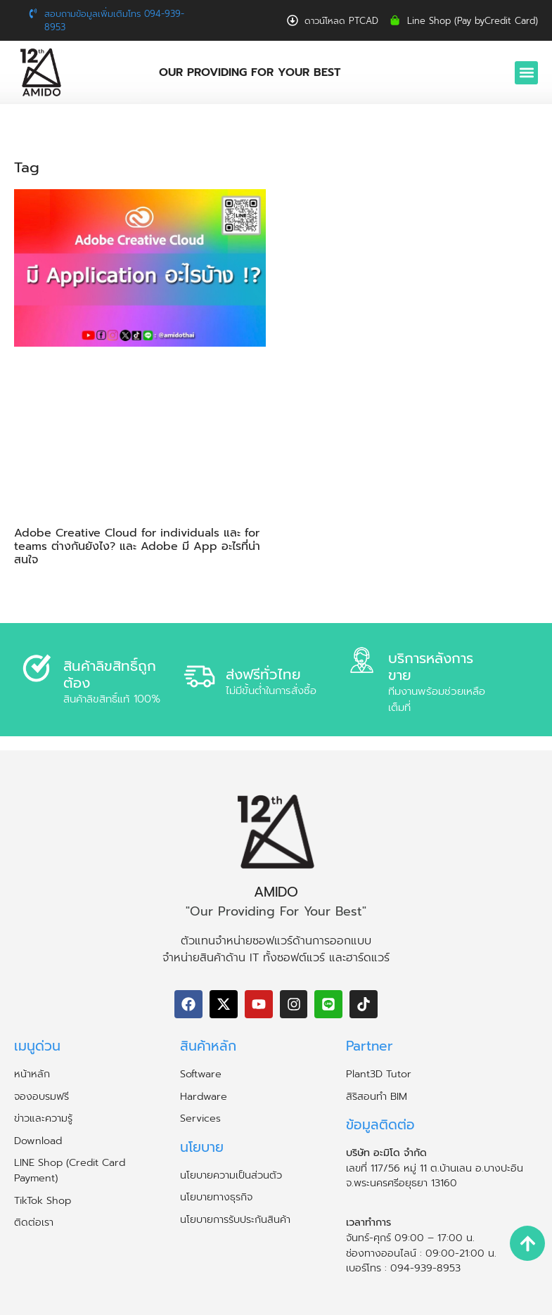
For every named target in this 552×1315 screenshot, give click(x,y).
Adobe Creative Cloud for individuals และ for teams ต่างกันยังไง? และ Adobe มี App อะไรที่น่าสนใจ (137, 546)
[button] (526, 72)
